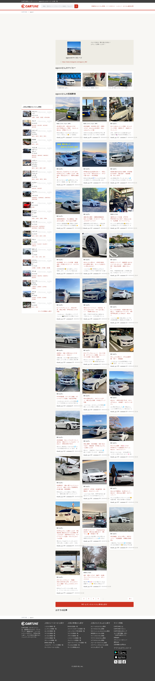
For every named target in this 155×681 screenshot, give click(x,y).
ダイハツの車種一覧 (51, 640)
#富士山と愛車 (121, 493)
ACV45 (34, 127)
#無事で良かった (93, 311)
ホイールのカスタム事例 (98, 626)
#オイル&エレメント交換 (118, 126)
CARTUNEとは (118, 626)
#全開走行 (60, 485)
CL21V (39, 244)
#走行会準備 (72, 398)
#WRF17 (86, 489)
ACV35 (40, 125)
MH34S (40, 155)
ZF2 (37, 307)
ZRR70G (47, 197)
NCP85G (34, 228)
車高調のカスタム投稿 (97, 633)
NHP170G (41, 228)
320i (41, 218)
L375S (44, 286)
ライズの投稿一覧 (73, 633)
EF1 (33, 236)
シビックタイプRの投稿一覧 (76, 631)
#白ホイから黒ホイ (89, 262)
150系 (38, 268)
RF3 (41, 136)
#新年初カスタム (70, 534)
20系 (37, 117)
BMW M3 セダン (63, 88)
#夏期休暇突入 (61, 219)
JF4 (44, 256)
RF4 (45, 136)
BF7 (45, 168)
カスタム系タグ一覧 (97, 647)
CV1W (34, 297)
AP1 (33, 144)
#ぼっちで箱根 (88, 219)
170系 (43, 268)
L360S (39, 286)
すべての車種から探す (45, 311)
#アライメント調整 (92, 355)
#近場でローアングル (122, 311)
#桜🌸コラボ (124, 446)
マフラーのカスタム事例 (98, 638)
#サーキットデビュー (63, 580)
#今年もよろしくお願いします (66, 173)
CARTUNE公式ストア (120, 631)
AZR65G (40, 197)
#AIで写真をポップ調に (64, 128)
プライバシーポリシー (120, 640)
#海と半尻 (63, 309)
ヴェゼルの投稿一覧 (74, 645)
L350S (34, 286)
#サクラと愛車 (115, 446)
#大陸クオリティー (66, 264)
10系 (33, 117)
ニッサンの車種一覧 (51, 629)
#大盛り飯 (60, 489)
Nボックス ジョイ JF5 (63, 123)
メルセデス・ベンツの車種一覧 (54, 645)
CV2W (39, 297)
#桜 (85, 575)
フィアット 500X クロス (91, 88)
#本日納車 (87, 126)
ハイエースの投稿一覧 (74, 638)
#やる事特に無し (89, 264)
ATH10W (47, 117)
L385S (34, 288)
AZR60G (34, 197)
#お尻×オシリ (126, 491)
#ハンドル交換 (68, 262)
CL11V (34, 244)
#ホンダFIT (116, 175)
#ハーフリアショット (63, 308)
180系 (48, 268)
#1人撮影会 (70, 219)
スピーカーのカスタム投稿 (99, 642)
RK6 (37, 179)
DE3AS (34, 275)
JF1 (33, 256)
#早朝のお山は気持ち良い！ (92, 171)
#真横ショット (61, 355)
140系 (33, 268)
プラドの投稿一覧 (73, 635)
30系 (41, 117)
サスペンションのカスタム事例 (100, 631)
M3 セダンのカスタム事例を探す (94, 604)
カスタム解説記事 (128, 6)
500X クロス (114, 214)
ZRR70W (34, 199)
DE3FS (40, 275)
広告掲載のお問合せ (120, 644)
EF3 (41, 236)
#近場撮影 (119, 538)
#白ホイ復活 (95, 357)
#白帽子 (121, 402)
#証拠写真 (99, 489)
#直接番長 (67, 489)
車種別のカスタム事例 (98, 6)
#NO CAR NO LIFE (63, 582)
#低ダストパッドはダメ (69, 442)
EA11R (34, 188)
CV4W (44, 297)
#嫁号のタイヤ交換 (116, 217)
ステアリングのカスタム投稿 (99, 645)
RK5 (33, 179)
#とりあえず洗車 (71, 221)
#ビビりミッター (94, 491)
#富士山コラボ (70, 126)
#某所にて (121, 128)
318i (37, 218)
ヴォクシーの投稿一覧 (74, 640)
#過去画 (91, 446)
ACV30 (34, 125)
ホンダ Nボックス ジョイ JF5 (118, 88)
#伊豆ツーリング (116, 262)
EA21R (40, 188)
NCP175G (35, 226)
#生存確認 (95, 175)
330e (45, 218)
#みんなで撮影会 (116, 491)
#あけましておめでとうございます (67, 171)
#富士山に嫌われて (95, 532)
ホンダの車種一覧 (50, 631)
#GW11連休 (100, 262)
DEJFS (34, 277)
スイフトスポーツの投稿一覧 (76, 629)
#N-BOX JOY (61, 126)
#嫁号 (97, 575)
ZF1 (33, 307)
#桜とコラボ (91, 575)
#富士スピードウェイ (90, 308)
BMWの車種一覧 (50, 642)
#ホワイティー (121, 449)
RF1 (33, 136)
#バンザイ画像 (70, 396)
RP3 (41, 179)
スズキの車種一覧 (50, 638)
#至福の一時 (94, 534)
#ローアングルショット (91, 353)
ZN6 (33, 207)
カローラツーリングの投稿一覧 (77, 642)
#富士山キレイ (65, 175)
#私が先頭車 (117, 266)
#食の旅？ (121, 173)
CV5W (34, 299)
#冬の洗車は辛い (89, 398)
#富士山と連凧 (90, 400)
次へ (130, 598)
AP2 (37, 144)
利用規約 (116, 637)
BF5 (41, 168)
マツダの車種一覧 (50, 633)
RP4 (45, 179)
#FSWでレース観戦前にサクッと (120, 447)
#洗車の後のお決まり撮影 (118, 171)
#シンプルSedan (116, 309)
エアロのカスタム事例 (97, 640)
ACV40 (45, 125)
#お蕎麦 (115, 221)
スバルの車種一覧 (50, 635)
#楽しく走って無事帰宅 (70, 487)
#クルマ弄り (121, 536)
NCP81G (41, 226)
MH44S (34, 157)
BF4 (37, 168)
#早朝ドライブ (66, 130)
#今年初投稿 (60, 396)
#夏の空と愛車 (88, 217)
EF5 (45, 236)
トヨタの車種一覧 (50, 626)
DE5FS (45, 275)
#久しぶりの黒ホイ (116, 357)
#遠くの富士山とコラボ (70, 353)
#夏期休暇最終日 (99, 217)
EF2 (37, 236)
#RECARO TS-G (122, 400)
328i (33, 218)
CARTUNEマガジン (120, 629)
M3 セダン (114, 123)
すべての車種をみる (74, 647)
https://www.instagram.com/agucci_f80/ (74, 62)
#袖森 (72, 580)
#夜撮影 (120, 359)
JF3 (40, 256)
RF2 (37, 136)
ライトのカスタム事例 (97, 635)
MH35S (45, 155)
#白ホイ (69, 355)
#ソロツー (97, 219)
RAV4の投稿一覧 (73, 626)
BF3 (33, 168)
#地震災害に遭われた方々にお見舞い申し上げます (67, 532)
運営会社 (116, 642)
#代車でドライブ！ (89, 530)
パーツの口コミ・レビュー (114, 6)
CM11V (34, 245)
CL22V (45, 244)
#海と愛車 (87, 444)
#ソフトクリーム (124, 221)
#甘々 (115, 359)
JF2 (37, 256)
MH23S (34, 155)
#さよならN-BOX (94, 128)
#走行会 (100, 308)
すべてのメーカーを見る (52, 647)
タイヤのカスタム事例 (97, 629)
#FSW (92, 489)
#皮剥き (59, 353)
